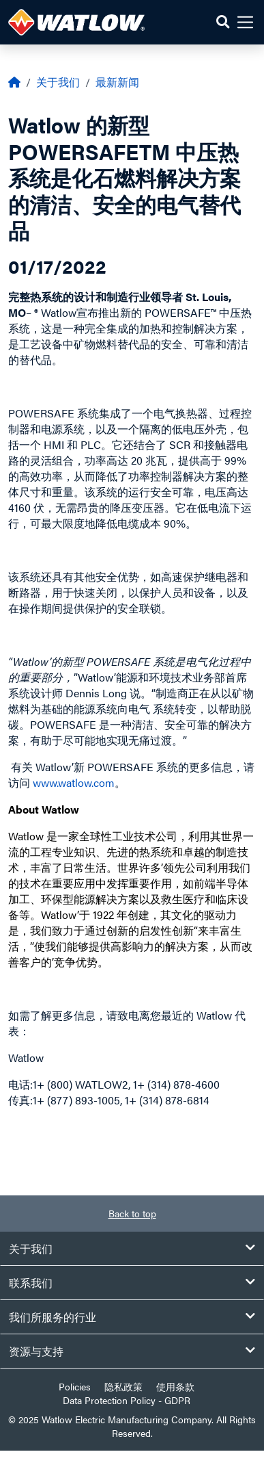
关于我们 (58, 82)
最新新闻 (117, 82)
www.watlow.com (74, 782)
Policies (75, 1386)
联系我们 (132, 1283)
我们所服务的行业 (132, 1317)
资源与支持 (132, 1351)
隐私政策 (123, 1386)
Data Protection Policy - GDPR (126, 1400)
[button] (223, 22)
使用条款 (175, 1386)
